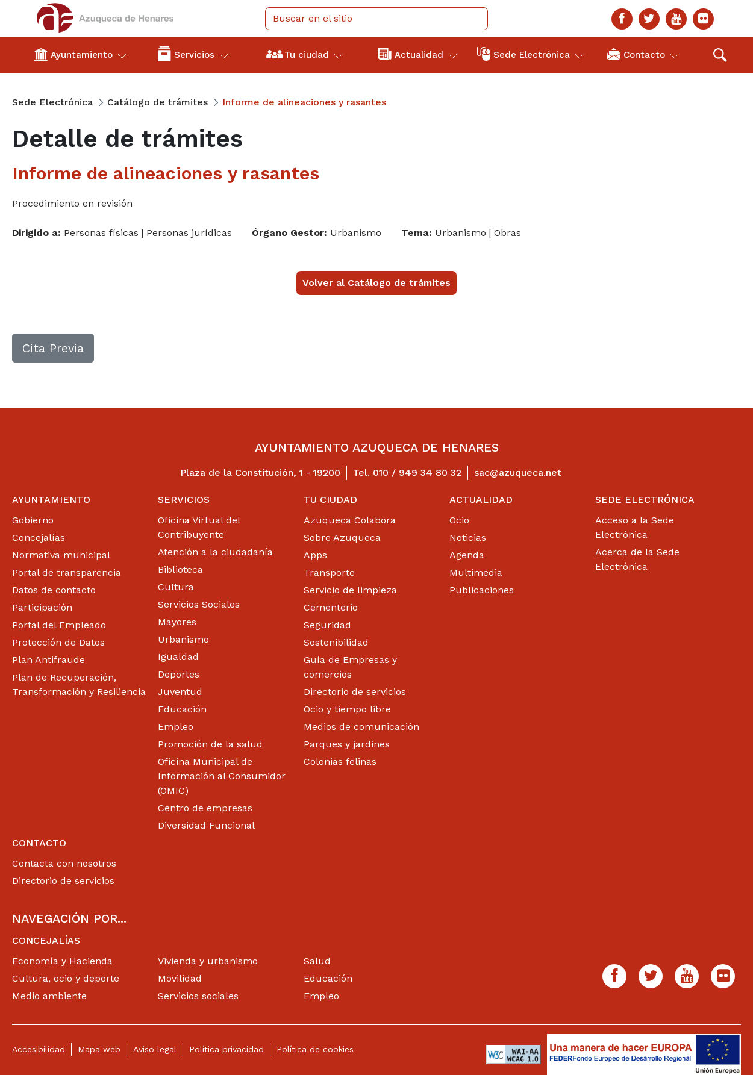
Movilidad (180, 978)
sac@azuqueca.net (517, 472)
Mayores (177, 622)
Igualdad (178, 656)
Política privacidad (226, 1049)
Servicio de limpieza (350, 590)
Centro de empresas (205, 808)
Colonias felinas (340, 761)
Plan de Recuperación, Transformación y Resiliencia (79, 684)
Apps (315, 555)
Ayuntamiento (51, 499)
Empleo (175, 726)
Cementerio (331, 607)
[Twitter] (649, 19)
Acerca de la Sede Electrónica (637, 559)
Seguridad (327, 625)
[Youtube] (676, 19)
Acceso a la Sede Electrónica (634, 527)
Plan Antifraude (48, 659)
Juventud (180, 691)
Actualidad (481, 499)
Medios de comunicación (361, 726)
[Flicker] (703, 19)
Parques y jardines (347, 744)
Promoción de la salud (210, 744)
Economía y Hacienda (62, 961)
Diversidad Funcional (206, 825)
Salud (317, 961)
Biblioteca (180, 569)
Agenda (466, 555)
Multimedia (475, 572)
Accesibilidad (38, 1049)
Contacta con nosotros (64, 863)
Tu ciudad (330, 499)
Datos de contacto (54, 590)
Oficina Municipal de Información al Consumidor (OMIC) (222, 776)
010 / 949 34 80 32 (417, 472)
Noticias (467, 537)
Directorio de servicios (355, 691)
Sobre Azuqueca (342, 537)
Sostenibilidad (336, 642)
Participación (42, 607)
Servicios (184, 499)
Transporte (329, 572)
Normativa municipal (61, 555)
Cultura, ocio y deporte (65, 978)
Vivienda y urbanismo (208, 961)
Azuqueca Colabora (350, 520)
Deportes (178, 674)
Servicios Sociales (199, 604)
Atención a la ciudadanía (215, 552)
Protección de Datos (58, 642)
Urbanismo (183, 639)
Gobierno (33, 520)
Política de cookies (315, 1049)
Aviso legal (155, 1049)
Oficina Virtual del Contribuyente (199, 527)
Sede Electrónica (645, 499)
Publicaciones (481, 590)
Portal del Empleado (59, 625)
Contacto (39, 843)
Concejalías (38, 537)
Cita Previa (53, 348)
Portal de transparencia (66, 572)
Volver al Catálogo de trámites (376, 282)
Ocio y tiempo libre (347, 709)
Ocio (459, 520)
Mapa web (99, 1049)
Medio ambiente (49, 996)
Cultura (176, 587)
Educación (182, 709)
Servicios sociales (198, 996)
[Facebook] (622, 19)
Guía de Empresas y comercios (350, 667)
